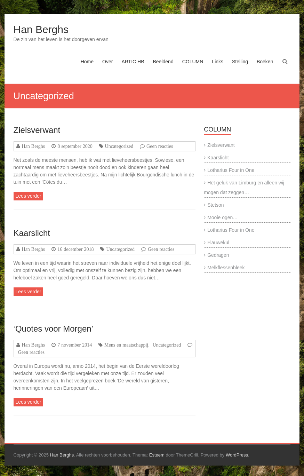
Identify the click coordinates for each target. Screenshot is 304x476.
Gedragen (218, 255)
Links (217, 61)
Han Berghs (41, 29)
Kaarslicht (32, 233)
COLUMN (192, 61)
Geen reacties (159, 146)
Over (107, 61)
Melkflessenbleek (226, 267)
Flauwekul (218, 242)
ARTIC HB (132, 61)
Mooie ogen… (222, 217)
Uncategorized (119, 146)
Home (87, 61)
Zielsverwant (37, 130)
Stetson (215, 205)
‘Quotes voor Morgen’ (53, 328)
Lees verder (28, 196)
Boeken (265, 61)
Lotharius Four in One (230, 170)
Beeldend (163, 61)
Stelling (240, 61)
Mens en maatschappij (126, 344)
